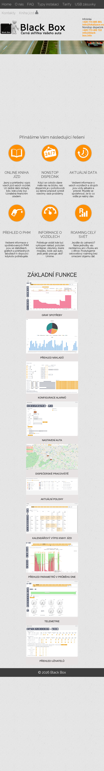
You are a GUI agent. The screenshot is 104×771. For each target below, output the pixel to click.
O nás (19, 4)
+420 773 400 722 (92, 30)
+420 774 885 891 (92, 22)
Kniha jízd (28, 12)
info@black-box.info (89, 34)
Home (6, 4)
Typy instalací (48, 4)
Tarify (66, 4)
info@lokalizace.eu (93, 24)
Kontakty (9, 13)
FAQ (30, 4)
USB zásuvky (85, 4)
